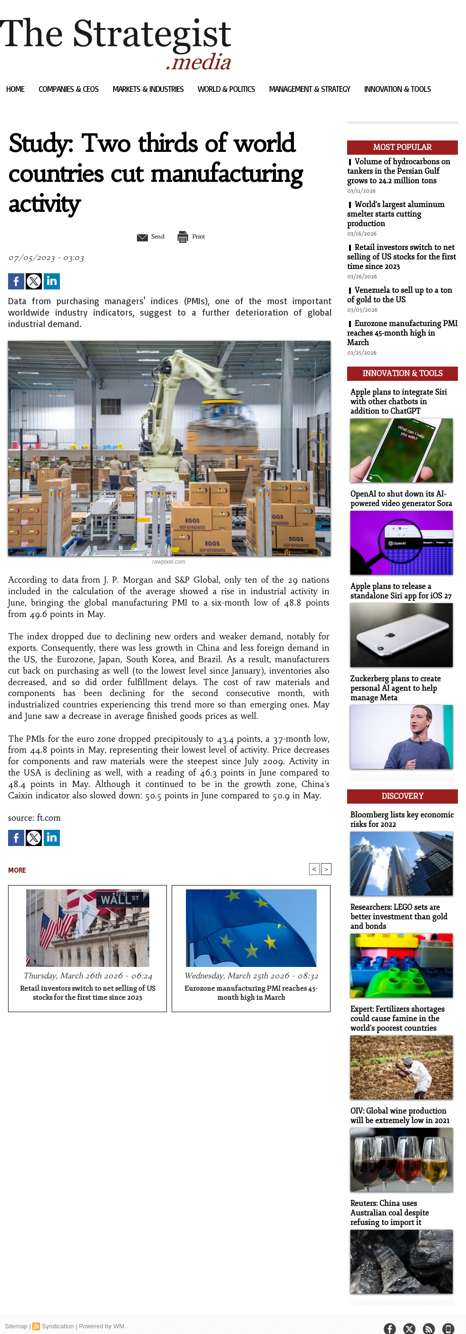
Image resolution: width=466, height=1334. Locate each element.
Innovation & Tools (397, 89)
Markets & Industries (149, 89)
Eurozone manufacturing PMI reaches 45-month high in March (251, 994)
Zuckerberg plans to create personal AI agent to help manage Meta (393, 683)
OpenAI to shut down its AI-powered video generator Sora (398, 496)
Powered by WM (101, 1312)
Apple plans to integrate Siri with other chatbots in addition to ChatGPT (400, 399)
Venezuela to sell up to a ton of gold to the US (400, 295)
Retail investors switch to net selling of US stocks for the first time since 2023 (87, 994)
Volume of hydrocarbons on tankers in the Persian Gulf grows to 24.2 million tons (398, 171)
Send (146, 236)
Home (16, 89)
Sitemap (16, 1312)
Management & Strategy (310, 89)
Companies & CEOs (69, 89)
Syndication (58, 1312)
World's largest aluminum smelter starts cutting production (396, 214)
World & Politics (227, 89)
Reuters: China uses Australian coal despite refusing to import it (400, 1200)
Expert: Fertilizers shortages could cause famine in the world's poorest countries (395, 1008)
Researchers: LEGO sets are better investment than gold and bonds (395, 907)
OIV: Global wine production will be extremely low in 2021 (397, 1104)
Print (194, 236)
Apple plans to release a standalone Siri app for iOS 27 (398, 587)
